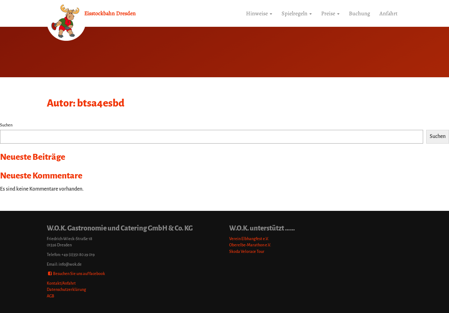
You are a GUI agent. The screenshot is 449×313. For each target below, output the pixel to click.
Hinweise (259, 13)
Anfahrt (388, 13)
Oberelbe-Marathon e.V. (250, 245)
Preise (330, 13)
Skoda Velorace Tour (246, 251)
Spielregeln (297, 13)
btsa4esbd (100, 103)
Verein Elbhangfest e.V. (249, 238)
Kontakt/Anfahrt (61, 283)
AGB (50, 296)
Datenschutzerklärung (66, 289)
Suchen (6, 125)
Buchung (359, 13)
